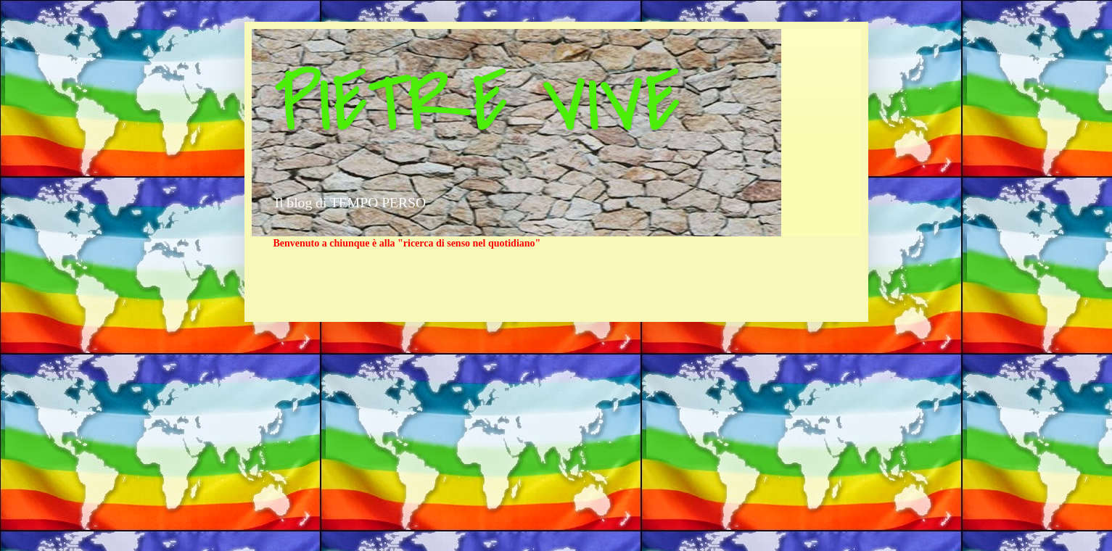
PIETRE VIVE (476, 103)
